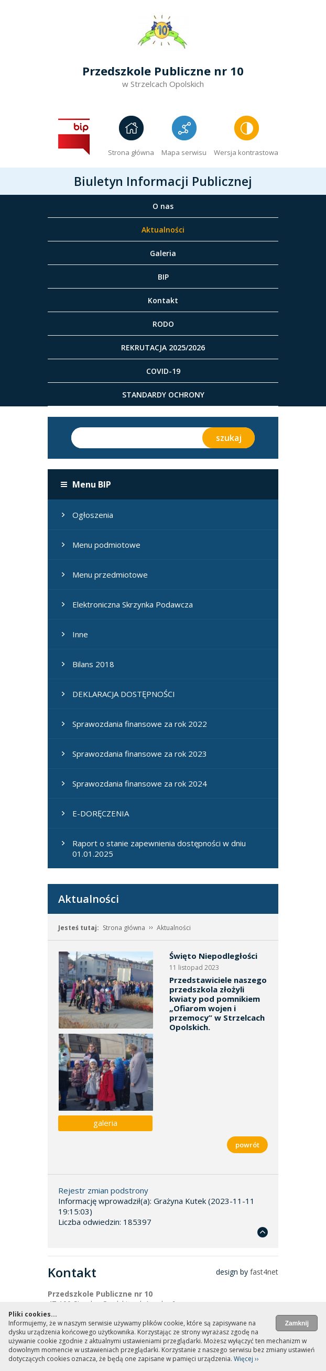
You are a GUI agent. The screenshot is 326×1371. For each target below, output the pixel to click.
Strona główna (131, 152)
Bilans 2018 (93, 664)
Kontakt (163, 300)
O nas (163, 206)
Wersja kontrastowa (246, 152)
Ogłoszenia (92, 515)
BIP (163, 277)
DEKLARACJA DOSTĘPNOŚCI (123, 694)
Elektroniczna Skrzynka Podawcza (132, 604)
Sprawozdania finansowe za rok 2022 (139, 723)
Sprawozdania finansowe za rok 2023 (139, 753)
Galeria (163, 253)
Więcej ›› (246, 1358)
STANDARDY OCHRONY (163, 395)
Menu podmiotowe (106, 544)
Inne (80, 634)
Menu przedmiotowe (110, 574)
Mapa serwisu (184, 152)
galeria (105, 1123)
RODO (163, 324)
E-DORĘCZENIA (100, 813)
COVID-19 (163, 371)
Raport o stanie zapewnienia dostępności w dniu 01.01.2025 (159, 848)
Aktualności (163, 230)
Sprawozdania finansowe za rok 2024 (139, 783)
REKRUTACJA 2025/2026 (163, 347)
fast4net (264, 1272)
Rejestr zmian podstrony (103, 1190)
